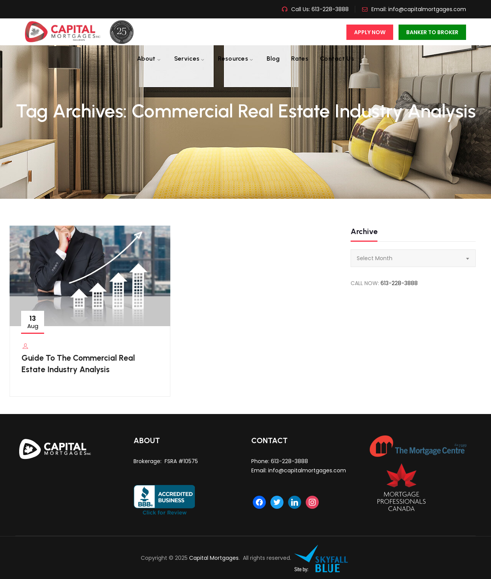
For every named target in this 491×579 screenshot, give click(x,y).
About (146, 58)
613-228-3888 (329, 9)
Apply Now (370, 32)
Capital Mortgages (214, 558)
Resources (233, 58)
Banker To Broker (432, 32)
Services (186, 58)
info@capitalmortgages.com (427, 9)
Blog (273, 58)
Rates (299, 58)
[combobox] (413, 258)
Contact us (337, 58)
